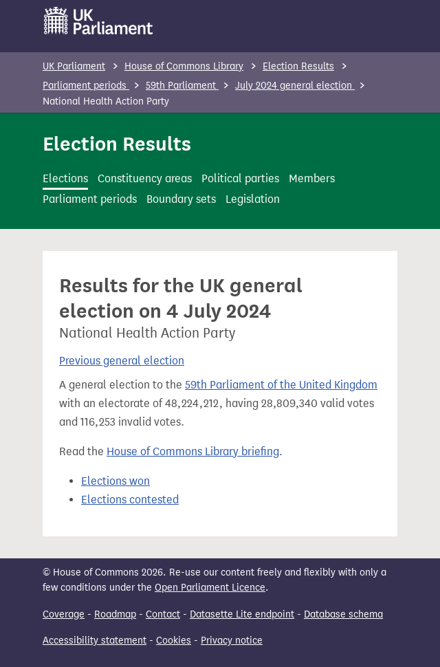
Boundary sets (181, 199)
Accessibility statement (94, 640)
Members (312, 178)
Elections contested (130, 499)
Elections (65, 178)
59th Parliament (182, 85)
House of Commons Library (183, 66)
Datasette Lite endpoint (242, 614)
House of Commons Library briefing (193, 451)
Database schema (343, 614)
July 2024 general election (295, 85)
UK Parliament (74, 66)
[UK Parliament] (99, 21)
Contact (163, 614)
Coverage (64, 614)
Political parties (240, 178)
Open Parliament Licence (210, 587)
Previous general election (121, 360)
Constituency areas (145, 178)
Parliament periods (86, 85)
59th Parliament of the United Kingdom (281, 384)
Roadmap (115, 614)
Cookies (173, 640)
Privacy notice (232, 640)
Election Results (298, 66)
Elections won (115, 481)
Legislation (253, 199)
